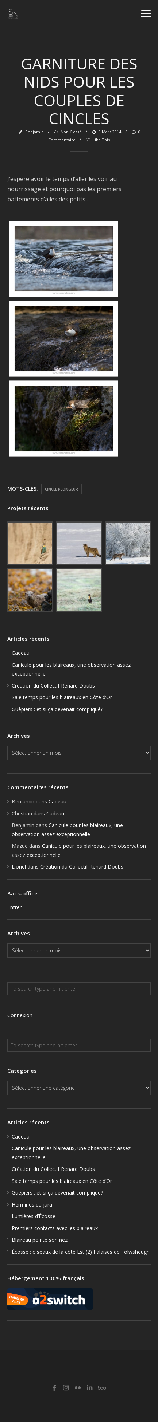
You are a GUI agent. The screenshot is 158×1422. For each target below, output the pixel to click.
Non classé (71, 131)
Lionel (19, 866)
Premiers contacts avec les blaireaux (55, 1228)
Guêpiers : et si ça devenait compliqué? (57, 709)
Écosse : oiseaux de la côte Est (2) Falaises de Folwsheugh (81, 1251)
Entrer (14, 907)
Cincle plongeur (61, 489)
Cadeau (21, 652)
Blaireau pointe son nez (40, 1239)
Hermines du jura (32, 1204)
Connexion (19, 1015)
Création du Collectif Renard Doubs (53, 685)
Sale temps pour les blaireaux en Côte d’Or (62, 697)
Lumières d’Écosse (33, 1216)
